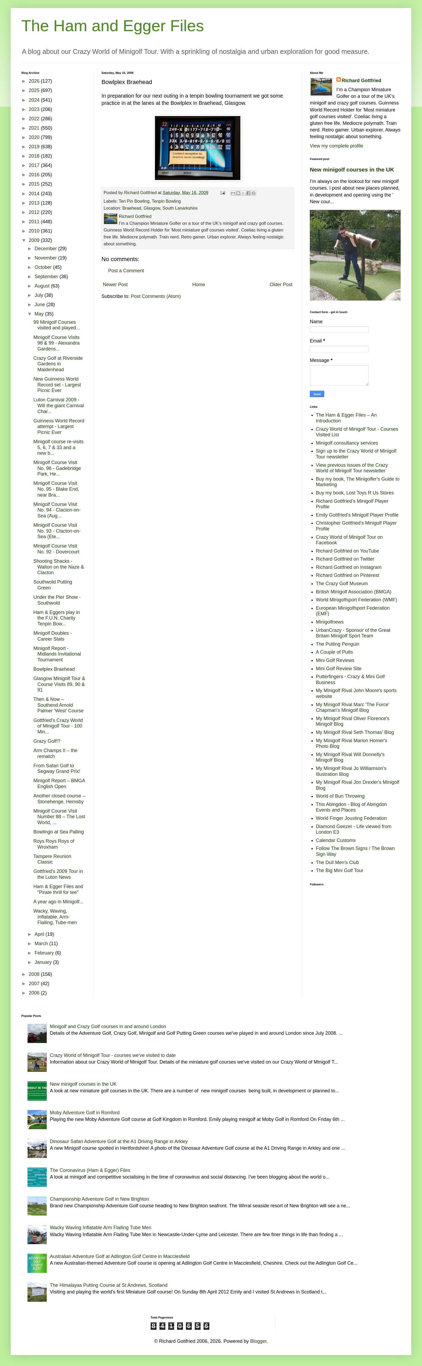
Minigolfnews (330, 622)
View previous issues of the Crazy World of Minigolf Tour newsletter (352, 468)
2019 (35, 146)
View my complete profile (336, 146)
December (46, 248)
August (42, 286)
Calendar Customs (336, 840)
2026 (35, 81)
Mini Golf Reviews (335, 660)
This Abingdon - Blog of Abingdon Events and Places (351, 807)
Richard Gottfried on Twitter (345, 559)
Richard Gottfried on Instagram (349, 567)
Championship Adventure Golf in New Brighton (99, 1199)
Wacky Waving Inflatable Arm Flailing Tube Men (100, 1227)
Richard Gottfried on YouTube (347, 551)
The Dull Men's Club (337, 862)
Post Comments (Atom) (156, 296)
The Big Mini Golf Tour (340, 870)
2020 (35, 137)
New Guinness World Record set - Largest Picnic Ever (57, 384)
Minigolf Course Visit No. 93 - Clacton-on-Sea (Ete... (57, 530)
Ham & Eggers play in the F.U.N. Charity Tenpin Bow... (56, 618)
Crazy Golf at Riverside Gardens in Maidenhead (58, 364)
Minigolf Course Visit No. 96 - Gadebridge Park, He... (57, 468)
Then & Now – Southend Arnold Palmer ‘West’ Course (58, 705)
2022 (35, 118)
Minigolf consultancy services (347, 443)
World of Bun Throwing (340, 796)
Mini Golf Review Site (339, 668)
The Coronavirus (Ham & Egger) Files (90, 1170)
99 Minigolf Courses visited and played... (56, 325)
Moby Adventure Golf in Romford (85, 1112)
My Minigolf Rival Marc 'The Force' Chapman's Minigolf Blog (352, 707)
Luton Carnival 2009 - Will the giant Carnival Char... (58, 405)
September (46, 276)
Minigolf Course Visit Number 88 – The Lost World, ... (59, 816)
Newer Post (115, 284)
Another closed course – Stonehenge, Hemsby (59, 798)
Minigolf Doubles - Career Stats (52, 636)
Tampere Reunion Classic (52, 859)
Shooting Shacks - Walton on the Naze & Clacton (58, 566)
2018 (35, 156)
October (43, 267)
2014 (35, 193)
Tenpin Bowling (166, 201)
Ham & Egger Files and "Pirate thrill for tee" (58, 889)
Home (198, 284)
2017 (35, 165)
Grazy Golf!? (46, 741)
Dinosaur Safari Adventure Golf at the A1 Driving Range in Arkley (119, 1141)
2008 (35, 974)
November (46, 258)
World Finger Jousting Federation (351, 818)
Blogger (258, 1341)
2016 (35, 174)
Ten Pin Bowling (134, 201)
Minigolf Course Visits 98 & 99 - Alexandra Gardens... (56, 343)
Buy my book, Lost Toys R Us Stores (355, 493)
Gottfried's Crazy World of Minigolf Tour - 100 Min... (58, 726)
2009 (35, 240)
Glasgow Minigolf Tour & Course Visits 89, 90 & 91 (59, 684)
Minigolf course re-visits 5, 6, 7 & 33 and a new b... (58, 447)
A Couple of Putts (334, 652)
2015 (35, 184)
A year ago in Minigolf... (58, 901)
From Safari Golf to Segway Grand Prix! (56, 768)
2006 (35, 993)
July (39, 295)
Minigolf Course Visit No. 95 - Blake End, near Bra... (56, 489)
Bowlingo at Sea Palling (58, 831)
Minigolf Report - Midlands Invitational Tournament (57, 654)
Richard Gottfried (361, 80)
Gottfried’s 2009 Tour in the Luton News (58, 874)
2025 (35, 90)
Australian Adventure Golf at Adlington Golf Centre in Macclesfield (120, 1256)
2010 (35, 231)
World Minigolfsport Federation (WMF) (356, 599)
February (44, 953)
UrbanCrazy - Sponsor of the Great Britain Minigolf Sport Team (353, 633)
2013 (35, 203)
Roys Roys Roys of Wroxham (53, 844)
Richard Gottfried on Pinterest (347, 575)
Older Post (281, 284)
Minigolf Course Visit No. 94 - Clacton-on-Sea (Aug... (57, 510)
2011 (35, 221)
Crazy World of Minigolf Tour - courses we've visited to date (113, 1055)
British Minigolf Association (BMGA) (354, 591)
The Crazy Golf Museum (342, 583)
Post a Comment (126, 270)
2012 (35, 212)
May (39, 314)
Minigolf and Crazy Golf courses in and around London (108, 1026)
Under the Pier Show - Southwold (57, 600)
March (41, 943)
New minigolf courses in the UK (352, 169)
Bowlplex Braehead (54, 669)
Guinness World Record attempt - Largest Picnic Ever (58, 426)
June (40, 304)
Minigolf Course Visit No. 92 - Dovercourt (56, 548)
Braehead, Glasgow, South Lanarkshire (160, 208)
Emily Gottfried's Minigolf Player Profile (357, 515)
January (43, 962)
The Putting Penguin (338, 644)
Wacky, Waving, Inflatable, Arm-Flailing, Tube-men (55, 916)
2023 (35, 109)
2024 (35, 100)
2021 (35, 128)
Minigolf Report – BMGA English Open (59, 783)
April (39, 934)
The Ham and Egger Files (112, 26)
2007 (35, 983)
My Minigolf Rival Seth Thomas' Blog (355, 732)
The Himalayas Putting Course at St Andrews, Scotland (108, 1285)
